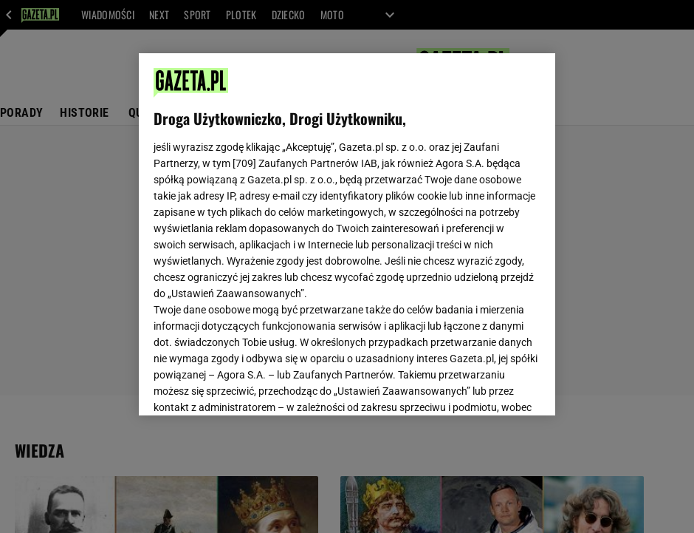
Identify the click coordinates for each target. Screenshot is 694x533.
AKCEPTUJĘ (490, 387)
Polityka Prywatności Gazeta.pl (345, 219)
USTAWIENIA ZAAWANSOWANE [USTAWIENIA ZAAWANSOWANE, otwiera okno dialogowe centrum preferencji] (250, 386)
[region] (347, 234)
